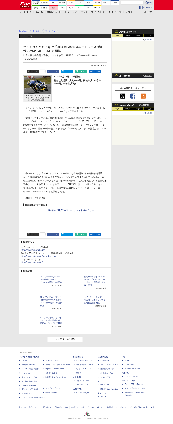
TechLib (103, 397)
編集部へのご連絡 (77, 407)
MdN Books (104, 385)
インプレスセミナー (53, 373)
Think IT (25, 360)
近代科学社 (77, 389)
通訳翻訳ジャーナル (108, 369)
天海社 (127, 360)
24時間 (127, 36)
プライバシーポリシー (95, 407)
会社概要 (110, 407)
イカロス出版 (103, 357)
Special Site (124, 76)
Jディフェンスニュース (109, 365)
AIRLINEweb (105, 360)
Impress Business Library (55, 369)
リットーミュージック (84, 360)
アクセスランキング (128, 32)
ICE (123, 357)
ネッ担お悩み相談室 (29, 381)
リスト (43, 71)
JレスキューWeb (106, 373)
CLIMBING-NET (82, 385)
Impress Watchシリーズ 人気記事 (134, 105)
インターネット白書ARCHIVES (33, 397)
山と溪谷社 (77, 377)
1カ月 (149, 36)
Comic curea (129, 365)
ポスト (35, 71)
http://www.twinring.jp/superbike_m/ (38, 256)
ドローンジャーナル (29, 377)
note (82, 71)
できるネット (27, 393)
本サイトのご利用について (29, 407)
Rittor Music (78, 357)
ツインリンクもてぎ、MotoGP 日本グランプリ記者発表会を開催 (94, 300)
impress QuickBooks (132, 369)
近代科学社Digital (82, 392)
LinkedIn (97, 71)
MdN (99, 381)
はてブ (69, 71)
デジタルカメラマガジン (31, 389)
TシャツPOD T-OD (83, 369)
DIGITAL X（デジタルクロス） (57, 377)
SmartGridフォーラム (54, 360)
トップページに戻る (65, 339)
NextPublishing (51, 392)
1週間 (138, 36)
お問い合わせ (47, 407)
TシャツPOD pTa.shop (134, 384)
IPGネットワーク (128, 381)
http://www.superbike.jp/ (33, 250)
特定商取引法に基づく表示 (144, 407)
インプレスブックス (53, 388)
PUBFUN (125, 373)
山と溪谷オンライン (83, 381)
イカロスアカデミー (108, 377)
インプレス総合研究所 (30, 369)
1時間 (117, 36)
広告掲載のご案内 (61, 407)
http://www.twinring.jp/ (32, 262)
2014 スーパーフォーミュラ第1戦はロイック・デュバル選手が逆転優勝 (51, 279)
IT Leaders (26, 373)
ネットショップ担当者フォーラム (58, 365)
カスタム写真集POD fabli (135, 388)
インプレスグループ (123, 407)
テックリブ (102, 393)
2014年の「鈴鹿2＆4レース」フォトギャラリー (70, 210)
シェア (55, 71)
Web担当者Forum (28, 365)
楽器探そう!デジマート (84, 365)
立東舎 (78, 373)
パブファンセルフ (131, 376)
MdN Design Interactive (109, 389)
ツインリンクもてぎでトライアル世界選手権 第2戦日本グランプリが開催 (51, 320)
